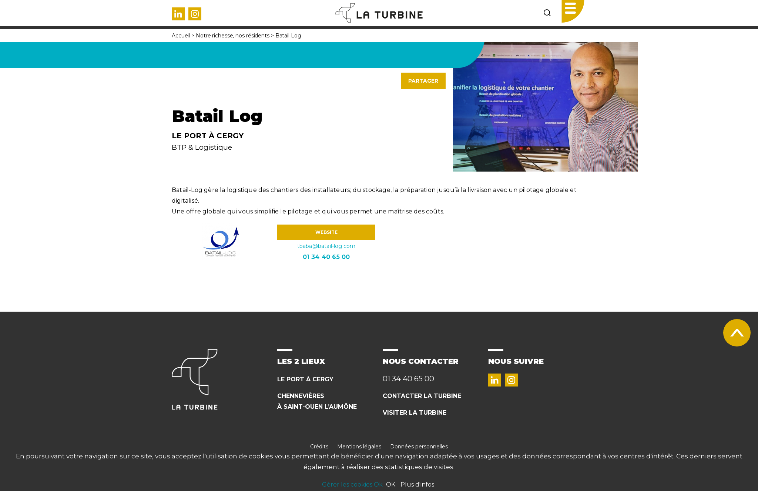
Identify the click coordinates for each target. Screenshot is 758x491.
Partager (423, 81)
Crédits (319, 446)
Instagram (194, 13)
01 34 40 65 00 (326, 257)
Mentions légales (359, 446)
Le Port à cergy (305, 379)
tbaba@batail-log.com (326, 246)
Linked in (178, 13)
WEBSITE (326, 232)
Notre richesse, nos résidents (232, 35)
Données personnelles (419, 446)
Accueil (181, 35)
